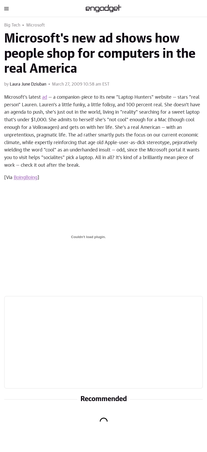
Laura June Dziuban (28, 84)
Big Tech (12, 25)
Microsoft (35, 25)
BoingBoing (25, 177)
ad (44, 97)
